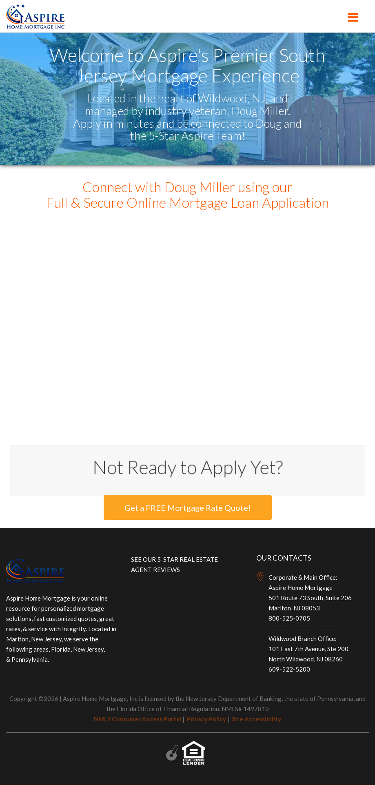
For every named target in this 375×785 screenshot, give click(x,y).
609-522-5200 (289, 669)
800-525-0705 (289, 618)
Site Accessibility (256, 719)
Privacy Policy (206, 719)
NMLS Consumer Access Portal (137, 719)
